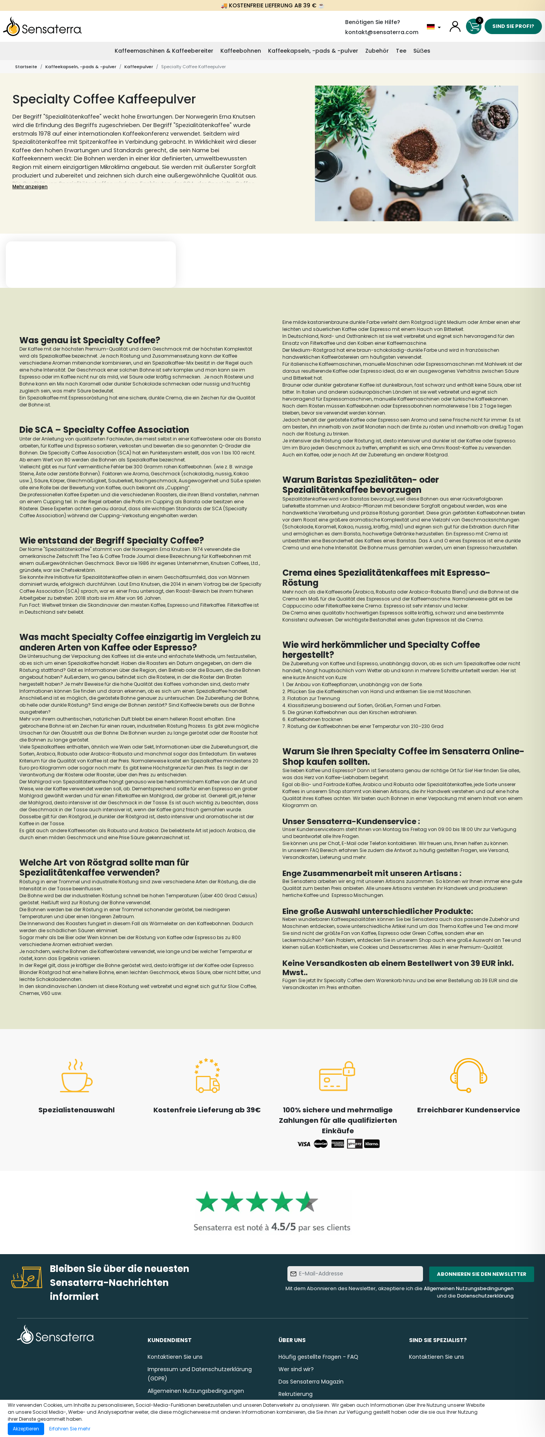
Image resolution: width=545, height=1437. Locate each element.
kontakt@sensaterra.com (381, 32)
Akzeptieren (26, 1428)
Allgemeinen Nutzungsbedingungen (469, 1288)
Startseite (26, 67)
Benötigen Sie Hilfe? (372, 22)
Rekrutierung (296, 1394)
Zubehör (377, 51)
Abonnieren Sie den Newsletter (481, 1274)
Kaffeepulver (138, 67)
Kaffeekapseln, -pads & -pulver (313, 51)
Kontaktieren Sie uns (175, 1357)
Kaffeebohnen (240, 51)
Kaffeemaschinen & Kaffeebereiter (164, 51)
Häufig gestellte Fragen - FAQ (318, 1357)
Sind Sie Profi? (513, 26)
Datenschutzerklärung (485, 1295)
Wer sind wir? (296, 1369)
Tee (401, 51)
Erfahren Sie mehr (69, 1428)
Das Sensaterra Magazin (311, 1381)
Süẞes (421, 51)
